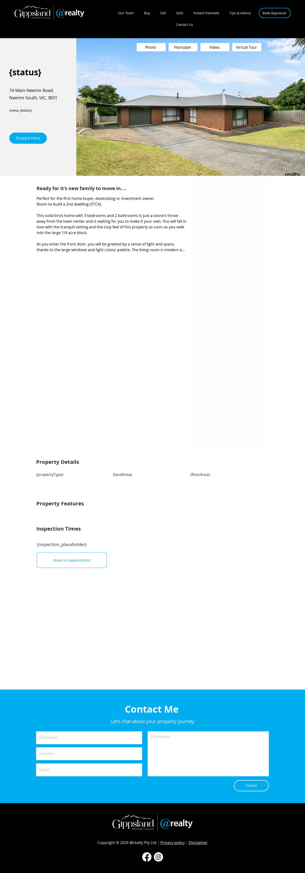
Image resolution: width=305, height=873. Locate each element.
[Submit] (251, 785)
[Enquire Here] (28, 138)
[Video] (214, 47)
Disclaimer (198, 842)
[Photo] (151, 47)
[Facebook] (146, 857)
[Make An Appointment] (72, 560)
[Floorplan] (183, 47)
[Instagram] (158, 857)
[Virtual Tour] (246, 47)
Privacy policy (172, 842)
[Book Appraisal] (275, 13)
